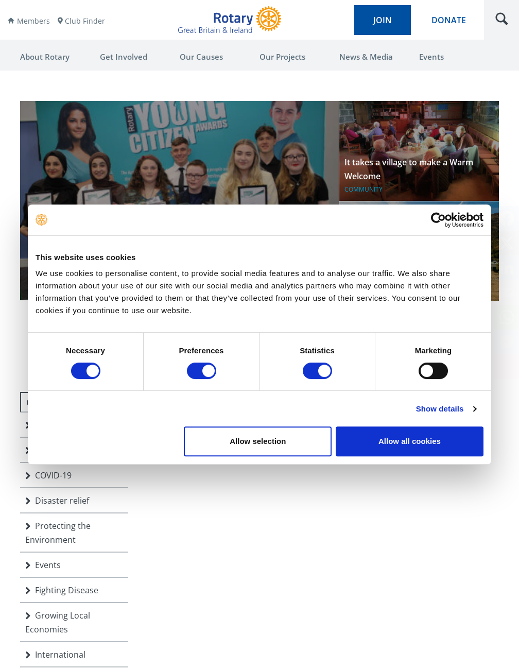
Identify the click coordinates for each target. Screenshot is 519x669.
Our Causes (201, 57)
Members (33, 21)
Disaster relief (57, 500)
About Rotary (45, 57)
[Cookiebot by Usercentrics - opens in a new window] (438, 220)
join (382, 20)
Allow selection (258, 441)
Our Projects (282, 57)
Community (363, 189)
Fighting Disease (61, 590)
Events (431, 57)
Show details (440, 408)
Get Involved (123, 57)
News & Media (366, 57)
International (55, 654)
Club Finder (85, 21)
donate (448, 20)
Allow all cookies (409, 441)
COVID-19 (48, 475)
